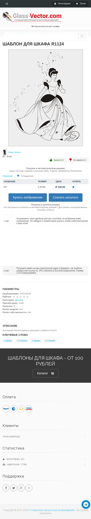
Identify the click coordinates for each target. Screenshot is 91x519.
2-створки (50, 340)
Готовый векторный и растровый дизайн (52, 510)
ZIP (5, 187)
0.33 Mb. (42, 187)
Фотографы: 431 (13, 459)
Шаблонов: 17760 (14, 464)
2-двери (36, 340)
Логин (81, 3)
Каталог (45, 373)
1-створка (22, 340)
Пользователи (11, 436)
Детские (19, 300)
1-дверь (8, 340)
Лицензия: (8, 176)
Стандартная (27, 176)
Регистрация (62, 3)
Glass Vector (14, 152)
